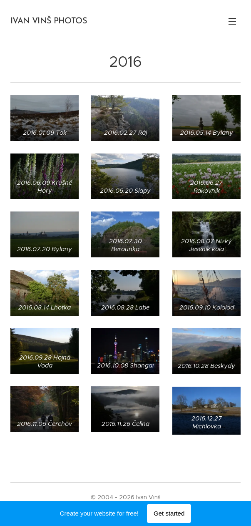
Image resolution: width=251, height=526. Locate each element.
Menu (232, 21)
